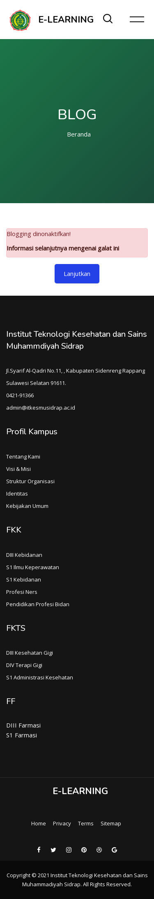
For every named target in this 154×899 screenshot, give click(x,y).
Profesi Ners (21, 591)
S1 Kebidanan (23, 579)
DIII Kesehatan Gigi (29, 652)
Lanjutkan (77, 273)
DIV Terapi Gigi (24, 665)
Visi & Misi (18, 469)
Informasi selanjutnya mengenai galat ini (63, 248)
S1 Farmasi (21, 735)
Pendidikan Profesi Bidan (37, 604)
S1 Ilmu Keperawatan (32, 567)
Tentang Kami (23, 456)
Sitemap (111, 823)
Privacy (62, 823)
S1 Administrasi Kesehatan (39, 677)
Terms (86, 823)
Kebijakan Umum (27, 506)
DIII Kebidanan (24, 554)
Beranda (79, 134)
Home (38, 823)
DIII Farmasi (23, 725)
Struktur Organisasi (30, 481)
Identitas (17, 493)
